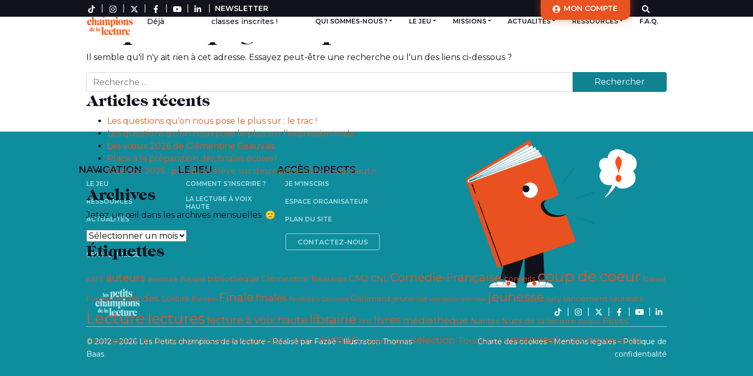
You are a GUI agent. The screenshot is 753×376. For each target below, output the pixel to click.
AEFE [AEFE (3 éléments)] (95, 279)
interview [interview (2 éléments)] (473, 299)
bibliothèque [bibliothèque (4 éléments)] (233, 279)
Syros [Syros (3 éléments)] (400, 341)
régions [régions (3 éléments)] (375, 341)
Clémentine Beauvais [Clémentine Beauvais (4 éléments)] (304, 279)
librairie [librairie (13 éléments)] (333, 319)
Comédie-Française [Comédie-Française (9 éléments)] (445, 278)
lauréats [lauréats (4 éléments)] (626, 298)
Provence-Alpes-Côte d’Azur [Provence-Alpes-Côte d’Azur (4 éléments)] (259, 341)
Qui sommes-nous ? (351, 21)
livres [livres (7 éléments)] (387, 320)
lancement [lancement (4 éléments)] (585, 298)
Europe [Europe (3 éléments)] (204, 299)
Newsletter (241, 8)
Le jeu (420, 21)
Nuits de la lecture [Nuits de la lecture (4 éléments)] (538, 321)
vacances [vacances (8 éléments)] (529, 339)
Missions (469, 21)
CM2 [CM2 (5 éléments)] (359, 278)
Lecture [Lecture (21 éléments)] (115, 318)
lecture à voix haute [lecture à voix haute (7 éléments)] (257, 320)
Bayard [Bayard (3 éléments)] (192, 279)
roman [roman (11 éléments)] (339, 339)
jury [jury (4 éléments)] (553, 298)
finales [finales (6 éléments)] (271, 298)
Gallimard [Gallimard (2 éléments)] (335, 299)
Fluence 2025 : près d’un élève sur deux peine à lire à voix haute (241, 171)
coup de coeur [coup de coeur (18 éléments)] (589, 276)
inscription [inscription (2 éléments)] (444, 299)
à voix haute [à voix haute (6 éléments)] (585, 340)
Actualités (529, 21)
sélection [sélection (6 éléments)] (433, 340)
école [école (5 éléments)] (629, 340)
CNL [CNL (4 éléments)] (379, 279)
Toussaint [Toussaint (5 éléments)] (480, 340)
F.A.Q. (649, 21)
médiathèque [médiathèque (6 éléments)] (436, 320)
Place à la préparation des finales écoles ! (192, 158)
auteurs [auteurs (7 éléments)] (125, 278)
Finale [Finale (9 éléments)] (236, 297)
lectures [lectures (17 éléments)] (176, 318)
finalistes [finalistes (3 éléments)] (304, 299)
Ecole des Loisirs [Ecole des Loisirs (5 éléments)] (152, 297)
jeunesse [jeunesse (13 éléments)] (516, 296)
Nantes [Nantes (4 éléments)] (485, 321)
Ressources (595, 21)
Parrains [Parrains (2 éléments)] (589, 322)
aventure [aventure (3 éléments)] (162, 279)
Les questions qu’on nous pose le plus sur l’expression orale (231, 133)
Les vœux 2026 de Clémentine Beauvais (191, 146)
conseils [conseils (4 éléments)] (519, 279)
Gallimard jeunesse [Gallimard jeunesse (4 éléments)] (389, 298)
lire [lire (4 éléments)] (365, 321)
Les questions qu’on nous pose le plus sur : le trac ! (212, 121)
